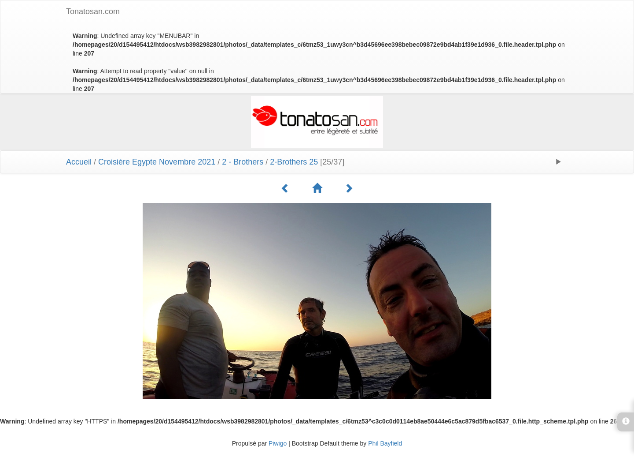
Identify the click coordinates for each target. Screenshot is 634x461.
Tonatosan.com (93, 11)
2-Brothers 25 (294, 161)
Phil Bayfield (385, 443)
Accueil (79, 161)
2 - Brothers (242, 161)
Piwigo (278, 443)
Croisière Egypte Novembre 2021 (156, 161)
